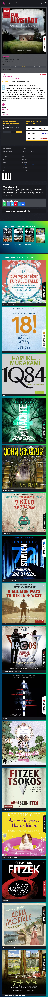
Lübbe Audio (5, 114)
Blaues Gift (38, 245)
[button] (45, 3)
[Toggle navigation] (40, 3)
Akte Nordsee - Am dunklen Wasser (7, 246)
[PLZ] (13, 132)
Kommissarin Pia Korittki (23, 67)
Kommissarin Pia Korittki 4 (28, 165)
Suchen (19, 132)
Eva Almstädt (6, 109)
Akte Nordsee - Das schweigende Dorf (18, 246)
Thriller (43, 74)
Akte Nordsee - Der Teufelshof (28, 245)
